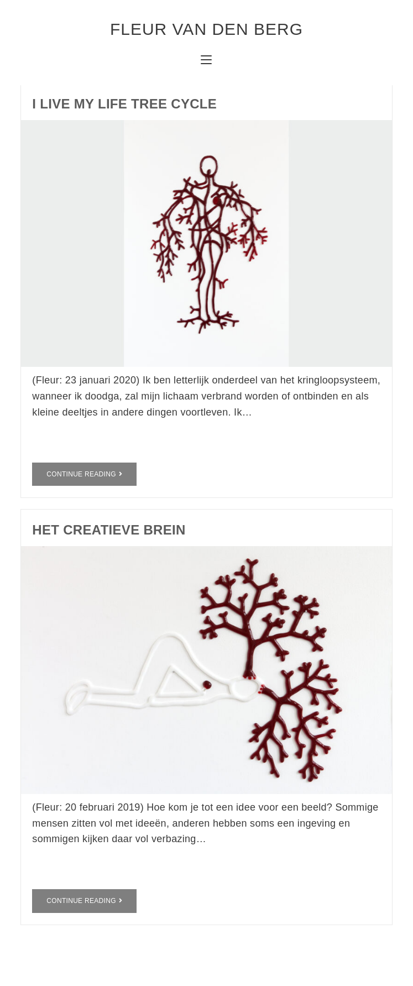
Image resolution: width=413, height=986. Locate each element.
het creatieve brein (108, 529)
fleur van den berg (206, 29)
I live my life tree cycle (124, 103)
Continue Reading (84, 474)
